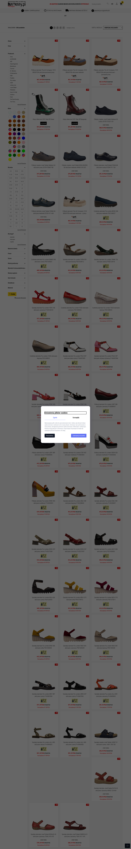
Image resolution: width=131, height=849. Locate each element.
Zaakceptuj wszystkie (79, 435)
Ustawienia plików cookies (56, 413)
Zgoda (55, 417)
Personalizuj (49, 435)
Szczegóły (76, 417)
